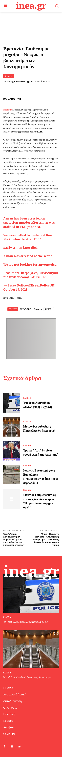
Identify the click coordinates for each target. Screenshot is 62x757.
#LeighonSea (30, 227)
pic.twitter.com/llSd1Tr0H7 (24, 277)
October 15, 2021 (15, 289)
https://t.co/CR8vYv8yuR (39, 273)
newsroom (19, 82)
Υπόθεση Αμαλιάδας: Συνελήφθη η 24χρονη (25, 621)
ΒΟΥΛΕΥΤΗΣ (25, 309)
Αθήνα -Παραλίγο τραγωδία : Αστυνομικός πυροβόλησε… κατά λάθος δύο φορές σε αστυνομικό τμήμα (46, 539)
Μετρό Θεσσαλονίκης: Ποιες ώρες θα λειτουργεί (27, 677)
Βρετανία (7, 109)
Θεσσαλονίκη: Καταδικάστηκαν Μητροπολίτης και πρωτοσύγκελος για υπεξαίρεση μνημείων (13, 539)
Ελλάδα (27, 398)
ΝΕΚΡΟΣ (49, 309)
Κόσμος (8, 76)
